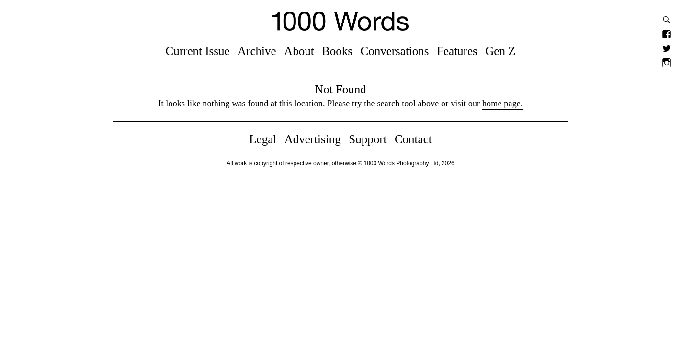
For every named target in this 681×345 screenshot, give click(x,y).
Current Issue (198, 51)
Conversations (395, 51)
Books (337, 51)
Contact (413, 139)
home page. (502, 103)
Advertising (312, 139)
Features (457, 51)
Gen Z (500, 51)
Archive (257, 51)
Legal (262, 139)
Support (367, 139)
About (299, 51)
